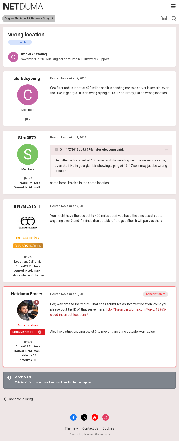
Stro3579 (27, 137)
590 (28, 257)
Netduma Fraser (26, 293)
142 (28, 178)
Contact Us (90, 428)
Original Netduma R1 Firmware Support (80, 59)
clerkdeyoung (36, 54)
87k (28, 342)
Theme (71, 428)
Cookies (108, 428)
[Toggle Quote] (57, 149)
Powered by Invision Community (89, 434)
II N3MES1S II (27, 206)
